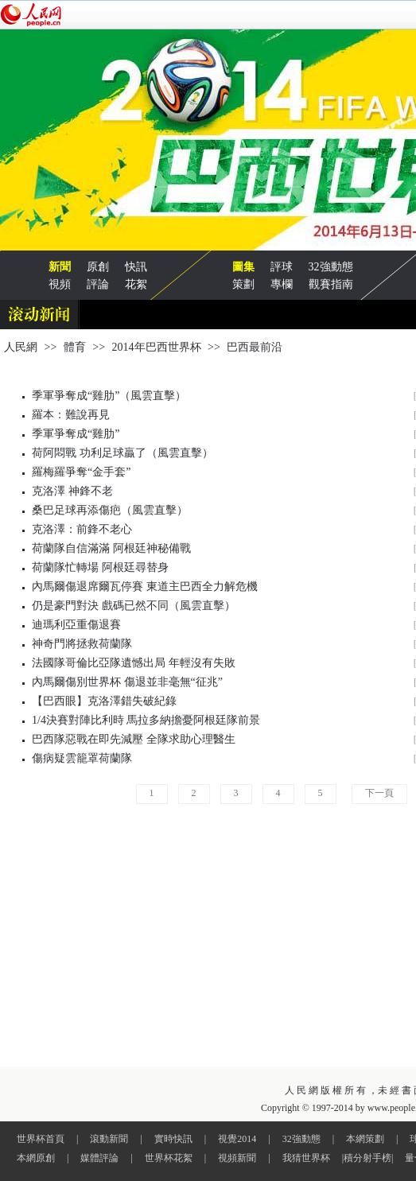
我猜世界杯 (306, 1158)
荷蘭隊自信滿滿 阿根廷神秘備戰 (111, 548)
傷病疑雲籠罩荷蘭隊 (82, 758)
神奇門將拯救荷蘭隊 (82, 644)
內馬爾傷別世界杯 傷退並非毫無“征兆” (127, 682)
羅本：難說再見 (71, 415)
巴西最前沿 (254, 347)
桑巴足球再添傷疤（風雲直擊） (110, 510)
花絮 (136, 284)
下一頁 (379, 792)
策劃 (243, 284)
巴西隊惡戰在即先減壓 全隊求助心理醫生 (133, 739)
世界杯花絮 (168, 1158)
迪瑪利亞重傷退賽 (76, 625)
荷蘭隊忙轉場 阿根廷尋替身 (100, 567)
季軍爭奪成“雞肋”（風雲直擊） (109, 396)
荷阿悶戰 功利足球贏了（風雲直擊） (122, 453)
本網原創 (36, 1158)
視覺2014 (237, 1138)
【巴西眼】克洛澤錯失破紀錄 (104, 701)
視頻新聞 (237, 1158)
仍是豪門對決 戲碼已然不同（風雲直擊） (133, 606)
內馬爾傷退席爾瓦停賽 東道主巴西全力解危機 (145, 586)
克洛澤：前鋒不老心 (82, 529)
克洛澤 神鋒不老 (72, 491)
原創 (98, 267)
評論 (98, 284)
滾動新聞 (109, 1138)
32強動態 (331, 267)
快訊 (136, 267)
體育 (75, 347)
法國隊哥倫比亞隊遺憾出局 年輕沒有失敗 (133, 663)
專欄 (281, 284)
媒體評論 (99, 1158)
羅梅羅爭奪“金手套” (81, 472)
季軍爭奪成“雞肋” (75, 434)
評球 (281, 267)
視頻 (60, 284)
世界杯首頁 (40, 1138)
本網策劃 (365, 1138)
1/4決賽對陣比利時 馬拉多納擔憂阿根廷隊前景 (146, 720)
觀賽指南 (331, 284)
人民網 (20, 347)
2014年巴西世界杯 (156, 347)
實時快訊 (173, 1138)
